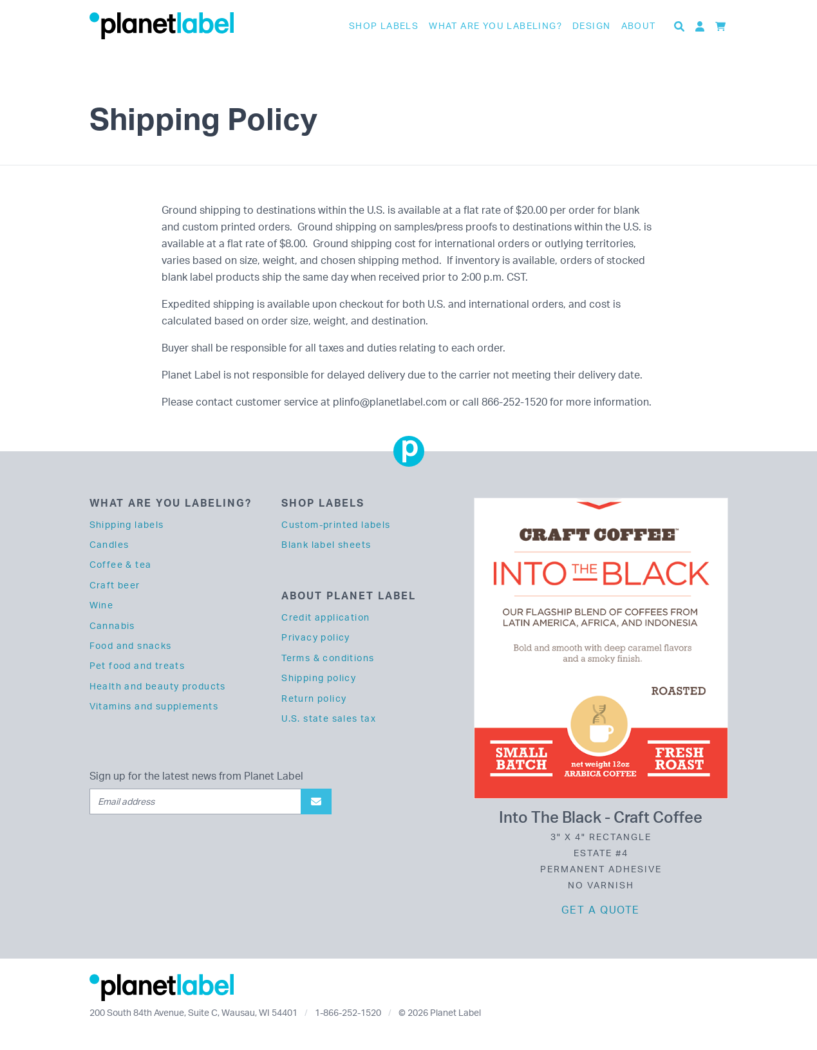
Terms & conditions (327, 657)
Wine (101, 604)
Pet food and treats (137, 665)
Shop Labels (383, 25)
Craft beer (114, 584)
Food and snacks (130, 645)
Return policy (313, 698)
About (638, 25)
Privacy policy (315, 637)
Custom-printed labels (335, 524)
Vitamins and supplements (154, 705)
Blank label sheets (326, 544)
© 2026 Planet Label (440, 1012)
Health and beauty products (157, 685)
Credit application (325, 617)
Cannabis (112, 625)
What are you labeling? (495, 25)
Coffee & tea (120, 564)
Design (591, 25)
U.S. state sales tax (328, 718)
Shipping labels (126, 524)
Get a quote (600, 909)
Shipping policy (318, 677)
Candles (109, 544)
